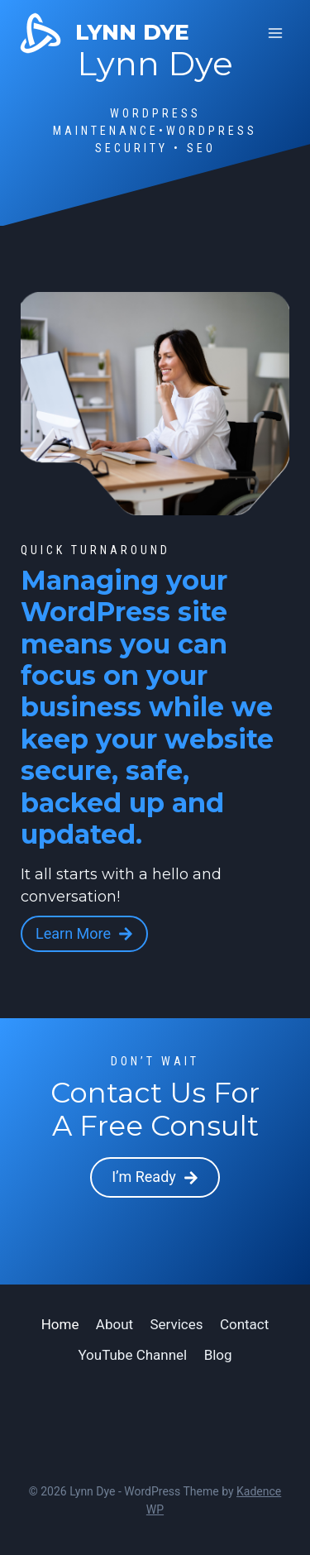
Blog (218, 1355)
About (114, 1324)
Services (176, 1324)
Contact (244, 1324)
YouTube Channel (132, 1355)
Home (60, 1324)
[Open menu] (275, 32)
